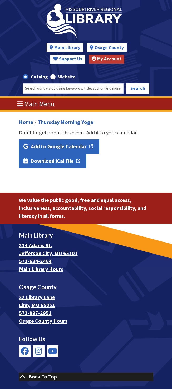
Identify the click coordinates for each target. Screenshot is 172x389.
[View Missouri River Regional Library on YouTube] (52, 351)
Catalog (39, 77)
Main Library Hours (41, 269)
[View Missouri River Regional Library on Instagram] (39, 351)
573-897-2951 (35, 313)
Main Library (67, 47)
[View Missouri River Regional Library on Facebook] (25, 351)
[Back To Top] (86, 377)
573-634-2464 (35, 261)
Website (67, 77)
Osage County (109, 47)
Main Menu (36, 104)
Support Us (67, 59)
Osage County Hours (43, 321)
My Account (107, 59)
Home (26, 122)
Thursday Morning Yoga (65, 122)
